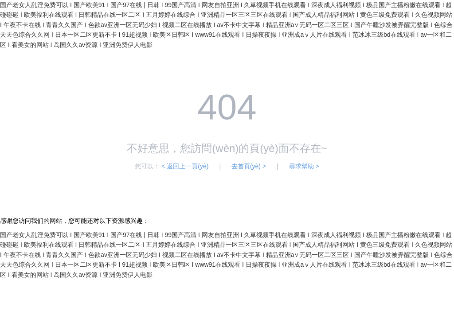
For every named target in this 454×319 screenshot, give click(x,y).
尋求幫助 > (304, 166)
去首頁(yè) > (248, 166)
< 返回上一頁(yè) (184, 166)
